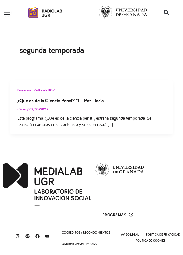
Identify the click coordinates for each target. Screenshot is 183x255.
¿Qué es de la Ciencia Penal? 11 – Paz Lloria (60, 100)
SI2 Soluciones (86, 244)
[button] (166, 12)
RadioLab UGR (44, 90)
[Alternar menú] (7, 12)
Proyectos (24, 90)
